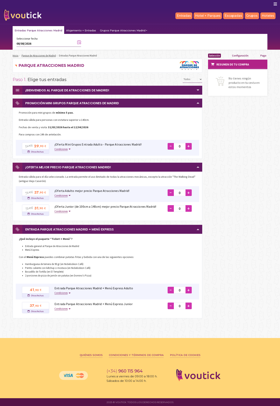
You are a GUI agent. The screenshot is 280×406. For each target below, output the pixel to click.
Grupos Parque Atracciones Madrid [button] (122, 30)
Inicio (15, 55)
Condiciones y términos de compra (136, 355)
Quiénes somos (91, 355)
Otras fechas (36, 151)
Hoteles (268, 16)
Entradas (184, 16)
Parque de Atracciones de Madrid (39, 55)
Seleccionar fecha (27, 38)
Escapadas (233, 16)
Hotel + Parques (207, 16)
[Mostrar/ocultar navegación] (275, 4)
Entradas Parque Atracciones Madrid (38, 30)
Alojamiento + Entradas (81, 30)
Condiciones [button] (61, 149)
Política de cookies (185, 355)
